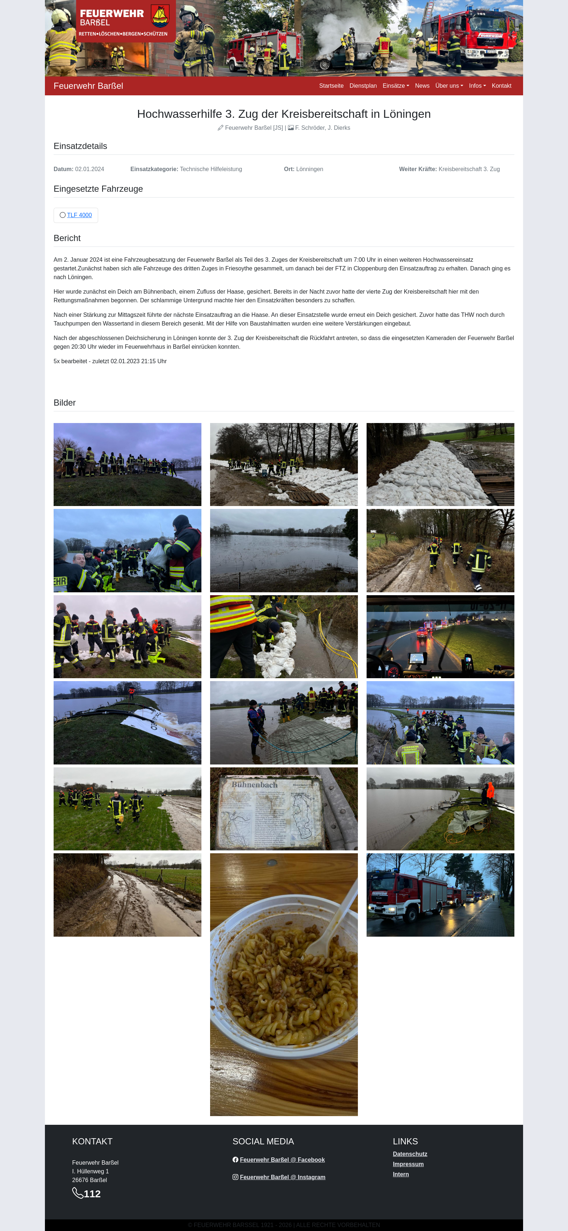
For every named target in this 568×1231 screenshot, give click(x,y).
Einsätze (394, 86)
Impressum (408, 1164)
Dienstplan (363, 86)
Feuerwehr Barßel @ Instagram (282, 1177)
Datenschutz (410, 1154)
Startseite (331, 86)
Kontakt (501, 86)
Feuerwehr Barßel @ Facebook (282, 1160)
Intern (401, 1174)
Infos (475, 86)
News (422, 86)
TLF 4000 (79, 215)
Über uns (447, 86)
